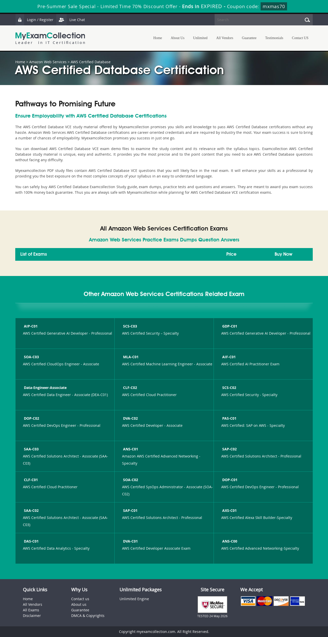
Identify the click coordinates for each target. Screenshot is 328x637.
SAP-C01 (130, 510)
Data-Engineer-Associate (45, 387)
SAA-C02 (31, 510)
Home (157, 38)
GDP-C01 (229, 326)
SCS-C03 (129, 326)
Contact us (80, 598)
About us (78, 604)
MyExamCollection (50, 38)
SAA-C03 (31, 449)
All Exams (31, 610)
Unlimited (200, 38)
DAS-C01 (31, 541)
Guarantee (249, 38)
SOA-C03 (31, 356)
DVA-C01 (130, 541)
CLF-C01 (30, 479)
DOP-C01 (229, 479)
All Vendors (224, 38)
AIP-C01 (30, 326)
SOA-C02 (130, 479)
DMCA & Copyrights (88, 615)
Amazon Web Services (48, 61)
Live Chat (70, 19)
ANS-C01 (130, 449)
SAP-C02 (229, 449)
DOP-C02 (31, 418)
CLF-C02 (129, 387)
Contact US (300, 38)
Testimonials (274, 38)
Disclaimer (32, 615)
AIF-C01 (228, 356)
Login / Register (34, 19)
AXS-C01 (229, 510)
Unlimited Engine (134, 598)
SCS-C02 (228, 387)
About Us (177, 38)
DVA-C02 (130, 418)
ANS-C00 (229, 541)
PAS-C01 (228, 418)
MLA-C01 (130, 356)
